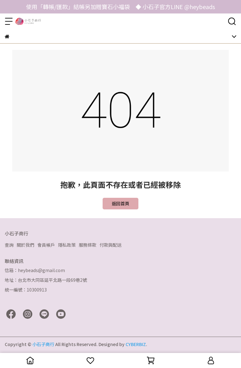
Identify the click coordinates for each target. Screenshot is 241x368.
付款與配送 (110, 245)
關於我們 (25, 245)
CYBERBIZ (136, 344)
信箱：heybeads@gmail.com (35, 270)
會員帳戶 (46, 245)
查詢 (9, 245)
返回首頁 (120, 203)
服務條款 (87, 245)
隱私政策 (67, 245)
